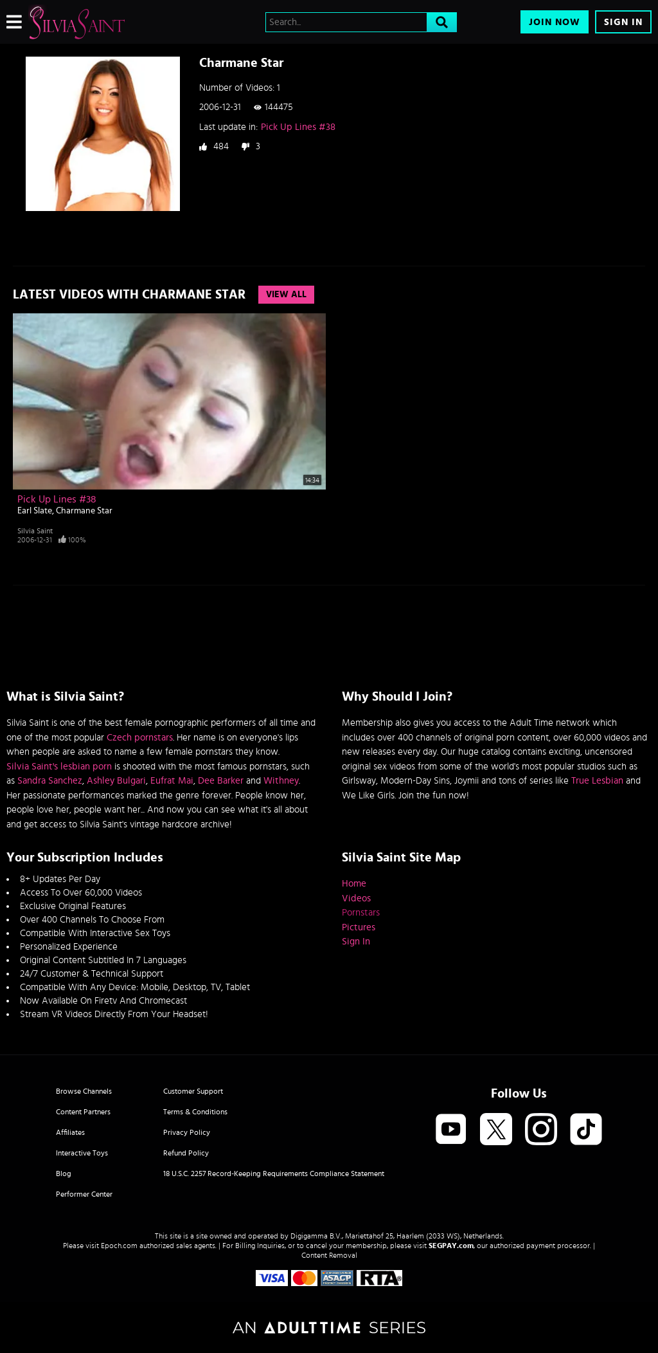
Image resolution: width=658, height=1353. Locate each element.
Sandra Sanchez (49, 781)
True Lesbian (597, 781)
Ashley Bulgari (116, 781)
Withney (281, 781)
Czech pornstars (140, 737)
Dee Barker (221, 781)
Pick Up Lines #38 (298, 127)
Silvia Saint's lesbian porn (59, 766)
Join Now (554, 22)
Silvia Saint (35, 531)
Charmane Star (84, 510)
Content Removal (329, 1255)
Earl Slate (34, 510)
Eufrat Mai (171, 781)
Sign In (623, 22)
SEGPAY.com (451, 1245)
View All (286, 294)
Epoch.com (119, 1245)
